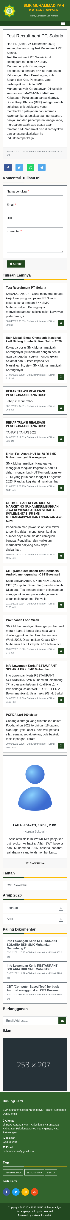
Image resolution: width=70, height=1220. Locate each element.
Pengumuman (13, 1172)
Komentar (14, 231)
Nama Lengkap (18, 191)
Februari (35, 908)
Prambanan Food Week (22, 620)
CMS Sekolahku (17, 885)
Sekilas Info (34, 1172)
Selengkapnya (35, 863)
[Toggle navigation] (63, 23)
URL (10, 218)
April (35, 919)
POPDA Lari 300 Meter (21, 714)
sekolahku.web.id (42, 1215)
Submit (15, 263)
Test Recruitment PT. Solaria (26, 287)
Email (11, 204)
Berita (51, 1172)
